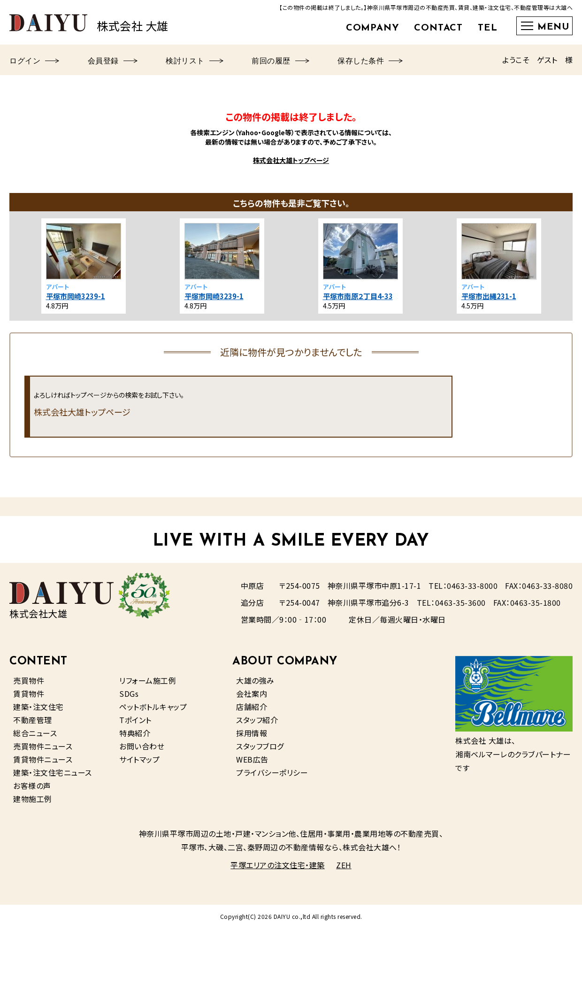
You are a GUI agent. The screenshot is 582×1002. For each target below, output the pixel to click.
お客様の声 (32, 785)
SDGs (128, 693)
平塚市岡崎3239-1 (75, 296)
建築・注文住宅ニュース (52, 772)
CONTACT (438, 28)
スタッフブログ (260, 746)
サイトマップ (139, 759)
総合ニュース (35, 733)
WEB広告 (252, 759)
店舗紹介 (251, 706)
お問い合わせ (141, 746)
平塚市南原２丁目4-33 (358, 296)
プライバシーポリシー (272, 772)
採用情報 (251, 733)
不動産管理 (32, 719)
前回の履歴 (280, 61)
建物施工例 (32, 798)
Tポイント (135, 719)
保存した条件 (370, 61)
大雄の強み (255, 680)
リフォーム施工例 (147, 680)
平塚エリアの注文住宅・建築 (277, 865)
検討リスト (194, 61)
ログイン (34, 61)
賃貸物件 (28, 693)
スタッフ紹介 (257, 719)
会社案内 (251, 693)
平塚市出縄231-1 (488, 296)
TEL (488, 28)
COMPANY (372, 28)
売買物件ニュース (42, 746)
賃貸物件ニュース (42, 759)
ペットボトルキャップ (153, 706)
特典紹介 (134, 733)
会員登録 (113, 61)
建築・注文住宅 (38, 706)
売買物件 (28, 680)
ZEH (344, 865)
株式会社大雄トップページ (291, 160)
